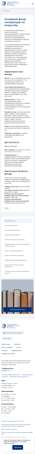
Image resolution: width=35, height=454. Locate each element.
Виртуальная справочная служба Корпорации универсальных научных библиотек (15, 425)
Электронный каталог (11, 225)
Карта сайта (7, 338)
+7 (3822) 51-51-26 (7, 368)
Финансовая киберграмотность (19, 377)
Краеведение (16, 350)
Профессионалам (8, 353)
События (17, 344)
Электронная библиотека (12, 230)
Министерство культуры (9, 429)
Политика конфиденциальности (10, 375)
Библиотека (5, 344)
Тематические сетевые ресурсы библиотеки (14, 266)
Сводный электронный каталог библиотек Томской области (17, 245)
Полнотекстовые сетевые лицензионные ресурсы (17, 272)
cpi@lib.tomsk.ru (6, 370)
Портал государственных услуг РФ (12, 421)
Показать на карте (7, 387)
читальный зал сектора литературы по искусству (17, 150)
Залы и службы (7, 347)
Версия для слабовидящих (13, 333)
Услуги (18, 347)
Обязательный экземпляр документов (16, 260)
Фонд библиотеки (10, 221)
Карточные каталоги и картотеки (14, 239)
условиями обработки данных (15, 442)
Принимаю (17, 447)
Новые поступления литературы (14, 255)
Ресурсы (4, 350)
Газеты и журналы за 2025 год (14, 251)
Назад (6, 208)
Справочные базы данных (12, 235)
